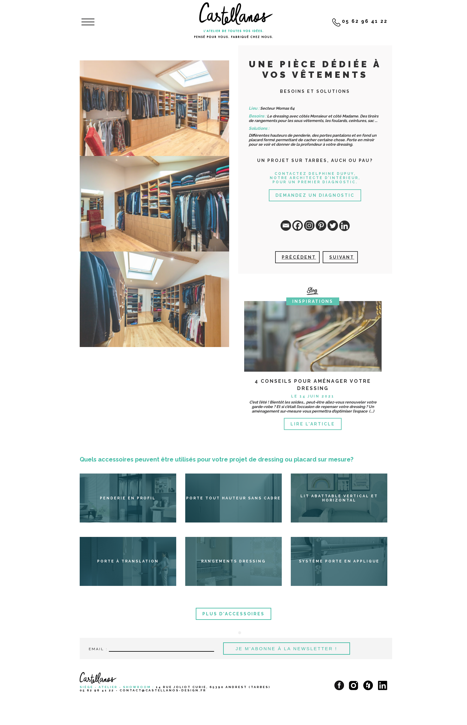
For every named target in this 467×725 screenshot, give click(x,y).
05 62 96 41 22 (97, 690)
